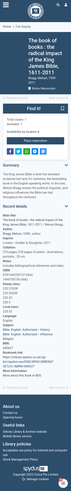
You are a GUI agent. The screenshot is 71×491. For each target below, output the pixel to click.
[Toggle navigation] (6, 4)
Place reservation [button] (44, 140)
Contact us (10, 413)
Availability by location (23, 132)
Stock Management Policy (20, 459)
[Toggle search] (58, 5)
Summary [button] (11, 165)
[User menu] (65, 5)
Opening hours (12, 417)
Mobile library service (17, 436)
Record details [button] (15, 206)
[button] (62, 108)
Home (7, 26)
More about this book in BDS (22, 375)
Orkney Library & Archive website (25, 431)
